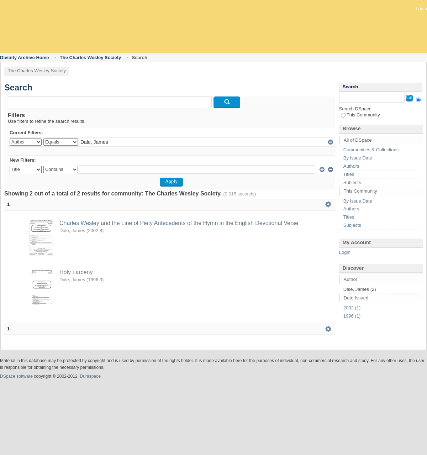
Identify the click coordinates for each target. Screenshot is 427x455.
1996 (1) (351, 316)
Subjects (352, 182)
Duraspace (90, 376)
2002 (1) (351, 307)
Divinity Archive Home (24, 57)
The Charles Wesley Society (90, 57)
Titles (348, 174)
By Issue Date (357, 158)
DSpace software (16, 376)
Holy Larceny (76, 272)
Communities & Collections (371, 149)
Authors (351, 166)
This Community (360, 114)
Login (421, 8)
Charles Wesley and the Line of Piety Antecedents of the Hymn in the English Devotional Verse (178, 223)
